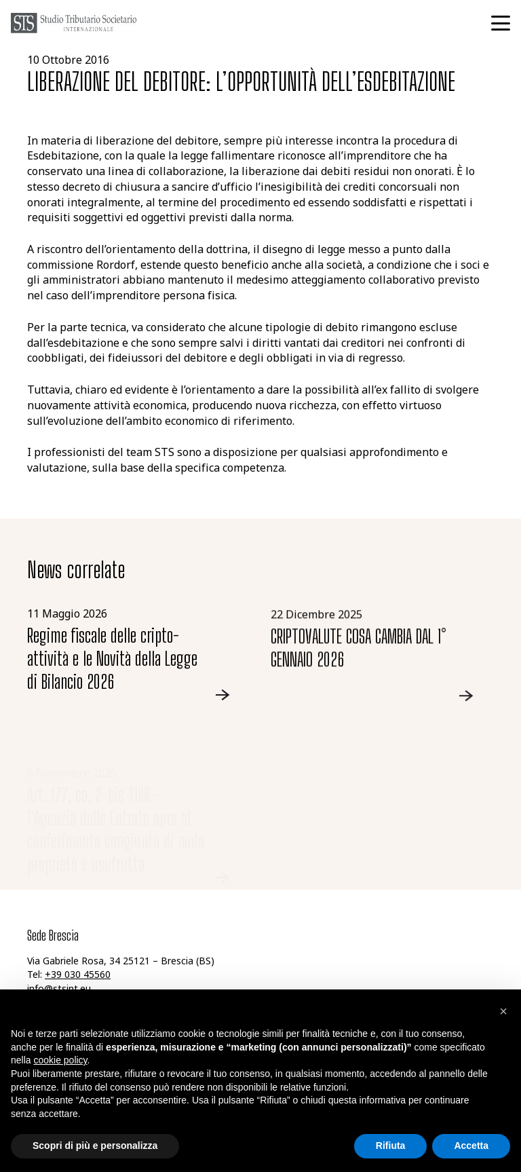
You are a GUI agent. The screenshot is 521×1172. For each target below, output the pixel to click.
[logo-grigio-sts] (73, 23)
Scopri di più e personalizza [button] (95, 1145)
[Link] (138, 654)
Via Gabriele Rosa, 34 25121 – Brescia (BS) (120, 962)
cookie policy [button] (60, 1060)
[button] (500, 23)
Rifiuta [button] (391, 1145)
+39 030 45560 (78, 975)
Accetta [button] (471, 1145)
